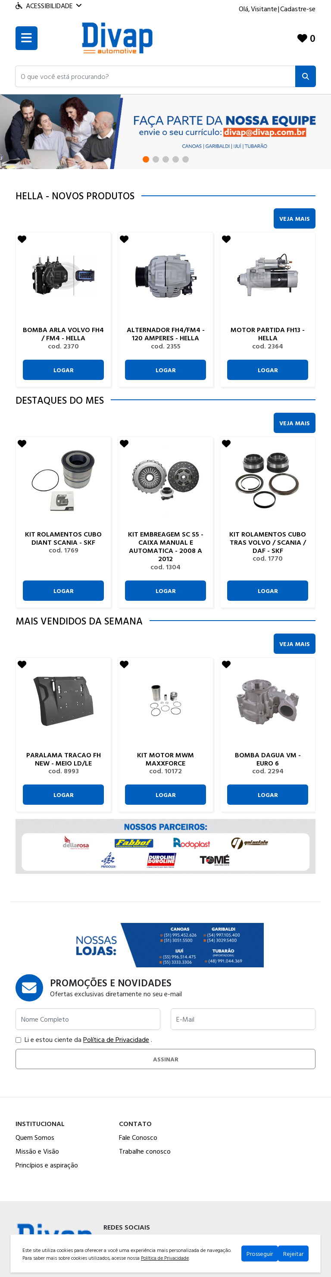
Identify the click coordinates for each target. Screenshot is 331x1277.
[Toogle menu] (26, 38)
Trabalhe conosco (145, 1151)
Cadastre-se (297, 8)
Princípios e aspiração (47, 1165)
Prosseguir (260, 1253)
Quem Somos (35, 1137)
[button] (155, 76)
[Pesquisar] (305, 76)
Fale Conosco (138, 1137)
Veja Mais (294, 218)
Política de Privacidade (116, 1039)
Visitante (264, 8)
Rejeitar (293, 1253)
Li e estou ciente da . (84, 1039)
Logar (63, 369)
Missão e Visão (37, 1151)
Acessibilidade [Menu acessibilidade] (48, 5)
